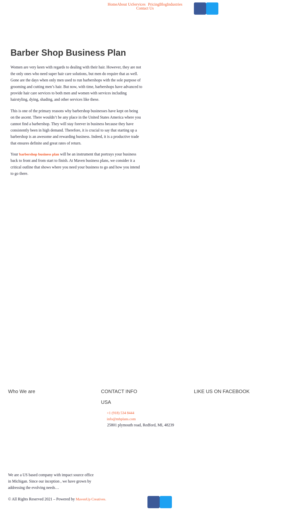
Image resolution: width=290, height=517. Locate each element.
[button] (140, 4)
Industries (174, 4)
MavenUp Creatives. (92, 505)
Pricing (153, 4)
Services (138, 4)
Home (112, 4)
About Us (124, 4)
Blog (163, 4)
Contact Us (145, 8)
